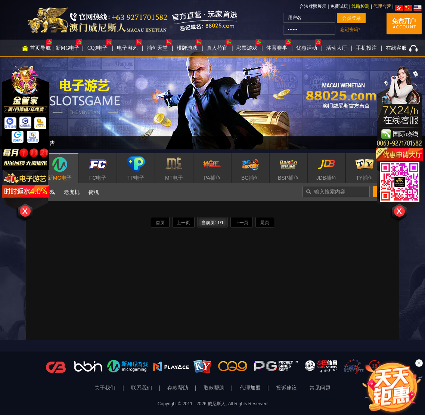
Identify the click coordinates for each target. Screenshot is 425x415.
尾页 (264, 222)
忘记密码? (350, 29)
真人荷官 (217, 48)
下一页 (241, 222)
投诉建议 (286, 388)
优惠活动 (306, 48)
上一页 (183, 222)
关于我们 (105, 388)
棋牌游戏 (187, 48)
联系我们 (142, 388)
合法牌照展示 (313, 6)
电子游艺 (127, 48)
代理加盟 (251, 388)
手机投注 (366, 48)
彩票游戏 (246, 48)
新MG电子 (68, 48)
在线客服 (396, 48)
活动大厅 (336, 48)
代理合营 (382, 6)
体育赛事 (276, 48)
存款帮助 (178, 388)
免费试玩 (339, 6)
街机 (94, 192)
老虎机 (72, 192)
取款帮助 (215, 388)
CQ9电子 (97, 48)
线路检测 (360, 6)
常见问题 (320, 388)
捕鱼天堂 (157, 48)
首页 (160, 222)
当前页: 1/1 (212, 222)
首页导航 (40, 48)
